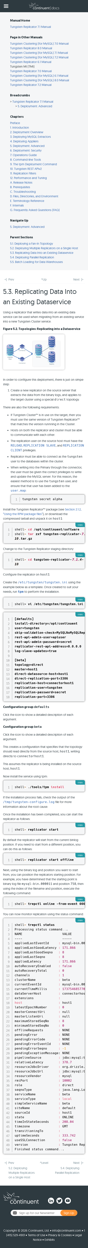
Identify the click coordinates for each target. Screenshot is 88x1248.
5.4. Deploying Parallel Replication (32, 257)
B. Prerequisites (20, 187)
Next (76, 279)
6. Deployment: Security (26, 150)
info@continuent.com (66, 1230)
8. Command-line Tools (25, 159)
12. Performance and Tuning (28, 178)
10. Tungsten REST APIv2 (26, 169)
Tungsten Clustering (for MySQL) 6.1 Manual (39, 75)
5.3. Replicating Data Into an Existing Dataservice (41, 253)
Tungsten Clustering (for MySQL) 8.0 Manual (39, 80)
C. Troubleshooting (23, 191)
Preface (15, 123)
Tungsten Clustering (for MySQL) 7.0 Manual (39, 43)
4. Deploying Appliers (24, 141)
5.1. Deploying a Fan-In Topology (31, 243)
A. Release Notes (21, 182)
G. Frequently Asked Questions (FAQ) (35, 210)
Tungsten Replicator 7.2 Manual (30, 85)
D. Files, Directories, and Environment (34, 196)
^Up (44, 279)
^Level (44, 1163)
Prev (11, 279)
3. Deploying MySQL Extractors (30, 137)
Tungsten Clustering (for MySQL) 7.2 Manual (39, 57)
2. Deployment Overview (26, 132)
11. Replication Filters (23, 173)
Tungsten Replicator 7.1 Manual (30, 27)
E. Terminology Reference (27, 201)
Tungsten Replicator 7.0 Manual (31, 71)
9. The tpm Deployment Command (33, 164)
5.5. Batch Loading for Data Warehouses (36, 262)
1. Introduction (19, 127)
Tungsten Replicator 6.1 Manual (30, 62)
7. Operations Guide (23, 155)
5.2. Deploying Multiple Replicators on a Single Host (44, 248)
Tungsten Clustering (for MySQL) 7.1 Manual (39, 53)
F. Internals (17, 205)
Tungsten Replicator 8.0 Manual (31, 48)
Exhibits (50, 1240)
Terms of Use (36, 1235)
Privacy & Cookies (60, 1235)
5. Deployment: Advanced (35, 106)
